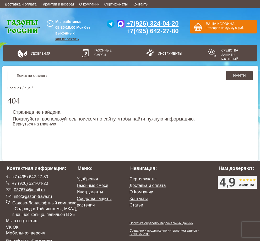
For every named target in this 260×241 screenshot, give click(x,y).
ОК (16, 227)
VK (9, 227)
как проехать (67, 39)
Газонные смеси (103, 53)
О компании (89, 4)
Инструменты (168, 53)
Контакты (140, 4)
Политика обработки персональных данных (161, 223)
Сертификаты (116, 4)
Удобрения (40, 53)
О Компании (141, 192)
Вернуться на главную (34, 124)
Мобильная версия (25, 233)
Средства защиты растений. (230, 55)
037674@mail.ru (29, 190)
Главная (14, 88)
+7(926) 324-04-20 (152, 23)
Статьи (136, 205)
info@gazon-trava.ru (33, 196)
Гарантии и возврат (57, 4)
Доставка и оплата (21, 4)
